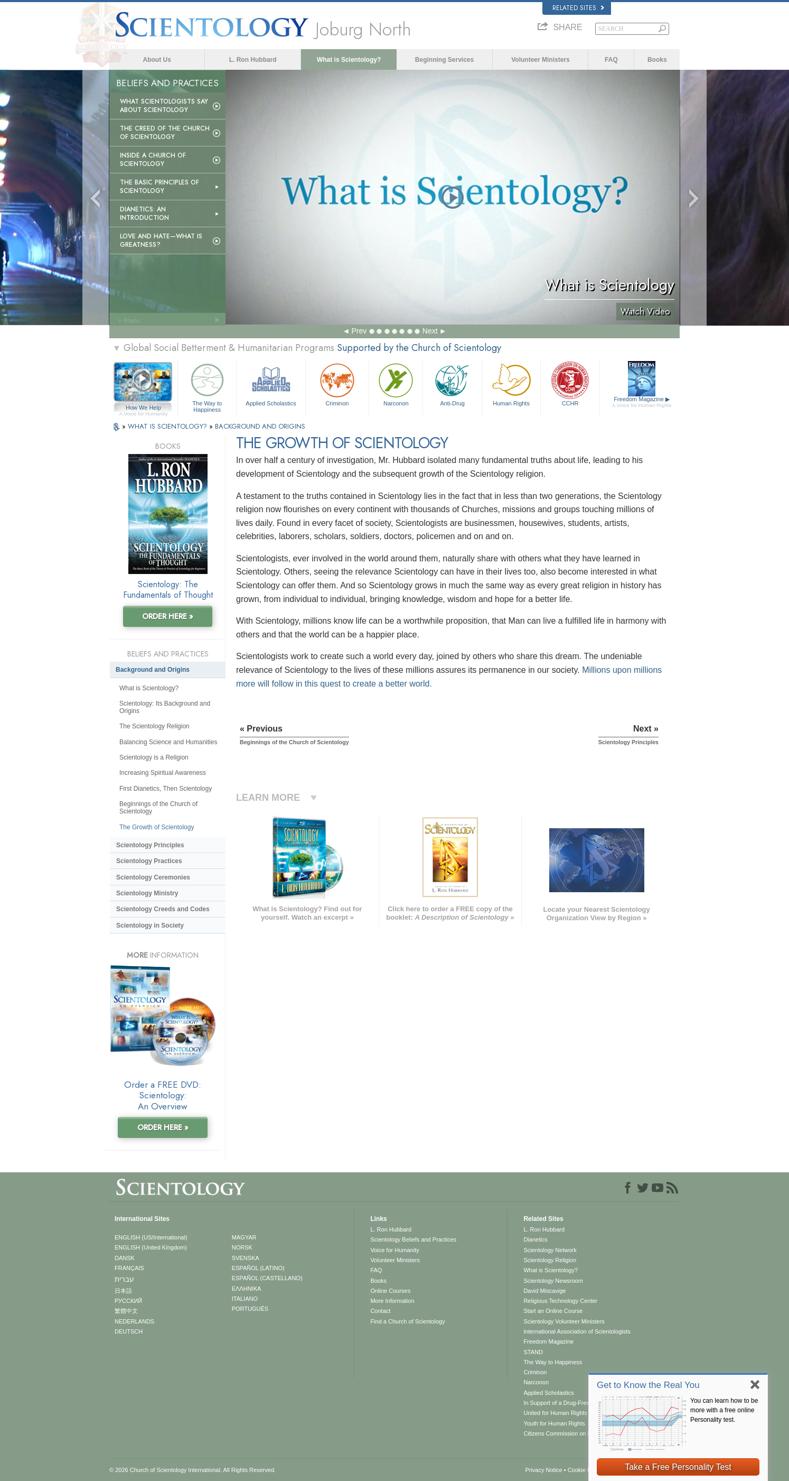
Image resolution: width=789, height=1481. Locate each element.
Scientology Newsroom (553, 1281)
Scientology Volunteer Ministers (563, 1321)
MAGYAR (244, 1237)
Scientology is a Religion (154, 757)
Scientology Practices (149, 861)
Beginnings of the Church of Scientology (158, 807)
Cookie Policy (585, 1470)
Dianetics (535, 1239)
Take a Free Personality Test (678, 1467)
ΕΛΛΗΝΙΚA (246, 1288)
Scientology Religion (549, 1260)
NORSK (242, 1247)
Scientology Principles (150, 845)
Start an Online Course (553, 1311)
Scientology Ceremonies (153, 877)
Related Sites (578, 8)
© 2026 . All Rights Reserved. (192, 1470)
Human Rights (511, 383)
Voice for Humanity (394, 1250)
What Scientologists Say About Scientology (164, 106)
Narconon (396, 383)
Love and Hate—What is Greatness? (161, 240)
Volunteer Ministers (540, 59)
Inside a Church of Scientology (153, 160)
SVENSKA (245, 1258)
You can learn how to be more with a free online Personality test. (724, 1410)
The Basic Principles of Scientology (159, 187)
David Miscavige (544, 1291)
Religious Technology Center (560, 1301)
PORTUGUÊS (250, 1309)
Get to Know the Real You (648, 1385)
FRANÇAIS (129, 1268)
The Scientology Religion (154, 726)
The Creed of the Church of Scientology (165, 133)
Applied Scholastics (270, 383)
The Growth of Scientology (156, 827)
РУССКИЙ (128, 1301)
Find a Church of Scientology (407, 1321)
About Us (157, 59)
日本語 (123, 1291)
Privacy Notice (543, 1470)
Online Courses (390, 1291)
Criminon (337, 383)
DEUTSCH (129, 1331)
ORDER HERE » (167, 616)
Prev (359, 331)
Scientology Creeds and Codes (163, 909)
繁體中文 (126, 1311)
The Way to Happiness (207, 386)
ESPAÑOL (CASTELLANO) (267, 1278)
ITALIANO (245, 1298)
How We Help (143, 408)
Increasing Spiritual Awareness (162, 772)
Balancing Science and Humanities (168, 742)
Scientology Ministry (147, 893)
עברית (124, 1279)
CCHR (569, 383)
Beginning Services (444, 59)
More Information (392, 1301)
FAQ (611, 59)
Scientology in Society (150, 925)
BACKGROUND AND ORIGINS (260, 426)
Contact (380, 1311)
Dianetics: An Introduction (144, 214)
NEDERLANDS (134, 1321)
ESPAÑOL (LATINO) (258, 1268)
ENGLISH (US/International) (151, 1237)
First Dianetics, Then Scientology (165, 788)
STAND (532, 1352)
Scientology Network (549, 1250)
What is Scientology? (349, 59)
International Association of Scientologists (576, 1331)
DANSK (125, 1258)
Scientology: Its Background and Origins (164, 707)
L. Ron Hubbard (253, 59)
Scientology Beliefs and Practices (413, 1239)
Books (657, 59)
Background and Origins (153, 669)
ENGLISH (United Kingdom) (151, 1247)
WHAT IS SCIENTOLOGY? (168, 426)
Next (430, 331)
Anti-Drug (452, 383)
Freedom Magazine (642, 402)
